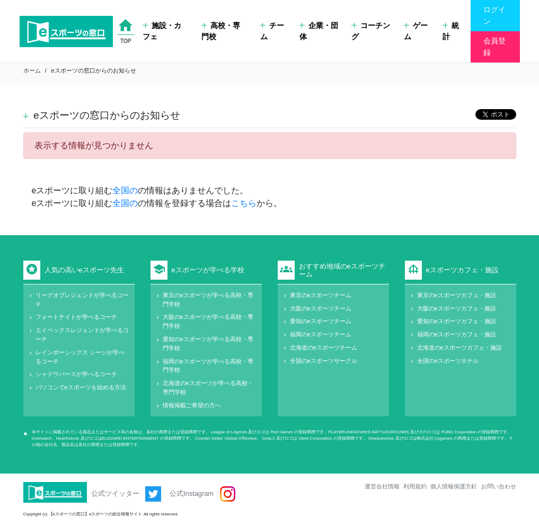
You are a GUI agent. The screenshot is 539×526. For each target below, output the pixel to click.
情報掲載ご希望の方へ (192, 405)
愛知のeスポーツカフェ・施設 (456, 321)
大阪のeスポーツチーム (320, 308)
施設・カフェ (162, 31)
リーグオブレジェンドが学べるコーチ (82, 299)
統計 (451, 31)
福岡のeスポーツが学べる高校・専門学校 (208, 365)
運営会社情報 (382, 486)
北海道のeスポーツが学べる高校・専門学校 (208, 387)
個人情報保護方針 (453, 486)
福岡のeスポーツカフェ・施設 (456, 334)
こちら (244, 203)
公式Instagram (202, 494)
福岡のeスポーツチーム (320, 334)
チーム (272, 31)
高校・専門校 (220, 31)
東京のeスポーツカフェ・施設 (456, 295)
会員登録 (494, 47)
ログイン (494, 15)
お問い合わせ (498, 486)
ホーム (32, 70)
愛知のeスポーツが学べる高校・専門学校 (208, 343)
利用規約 (415, 486)
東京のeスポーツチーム (320, 295)
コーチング (370, 31)
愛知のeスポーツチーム (320, 321)
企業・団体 (318, 31)
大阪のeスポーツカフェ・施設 (456, 308)
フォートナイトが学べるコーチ (76, 317)
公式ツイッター (126, 494)
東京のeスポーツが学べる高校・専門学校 (208, 299)
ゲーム (416, 31)
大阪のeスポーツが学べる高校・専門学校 (208, 321)
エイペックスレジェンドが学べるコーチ (82, 334)
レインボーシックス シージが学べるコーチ (80, 356)
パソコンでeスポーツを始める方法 (81, 387)
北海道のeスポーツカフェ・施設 (459, 347)
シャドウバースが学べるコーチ (76, 374)
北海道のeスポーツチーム (323, 347)
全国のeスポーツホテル (448, 361)
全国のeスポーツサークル (323, 361)
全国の (125, 190)
